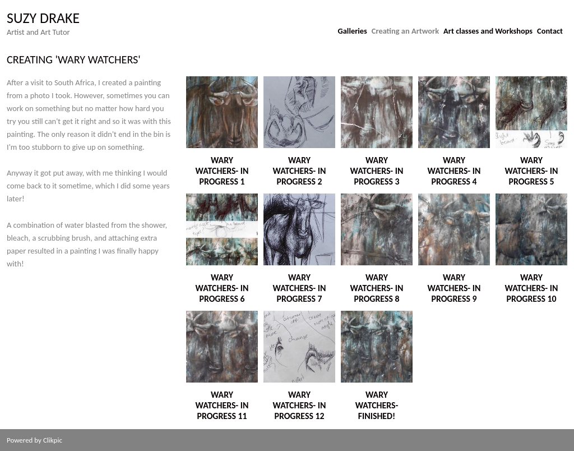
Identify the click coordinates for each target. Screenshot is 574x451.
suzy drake (43, 18)
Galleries (352, 31)
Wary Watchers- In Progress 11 (222, 405)
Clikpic (52, 440)
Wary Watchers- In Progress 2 (299, 171)
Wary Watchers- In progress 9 (454, 288)
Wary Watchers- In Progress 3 (377, 171)
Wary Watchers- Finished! (377, 405)
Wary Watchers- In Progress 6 (222, 288)
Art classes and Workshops (488, 31)
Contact (550, 31)
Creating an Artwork (405, 31)
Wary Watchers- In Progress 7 (299, 288)
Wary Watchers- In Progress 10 (531, 288)
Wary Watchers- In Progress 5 (531, 171)
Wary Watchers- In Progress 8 (377, 288)
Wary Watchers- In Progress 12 (299, 405)
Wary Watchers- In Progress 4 (454, 171)
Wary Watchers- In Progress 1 (222, 171)
